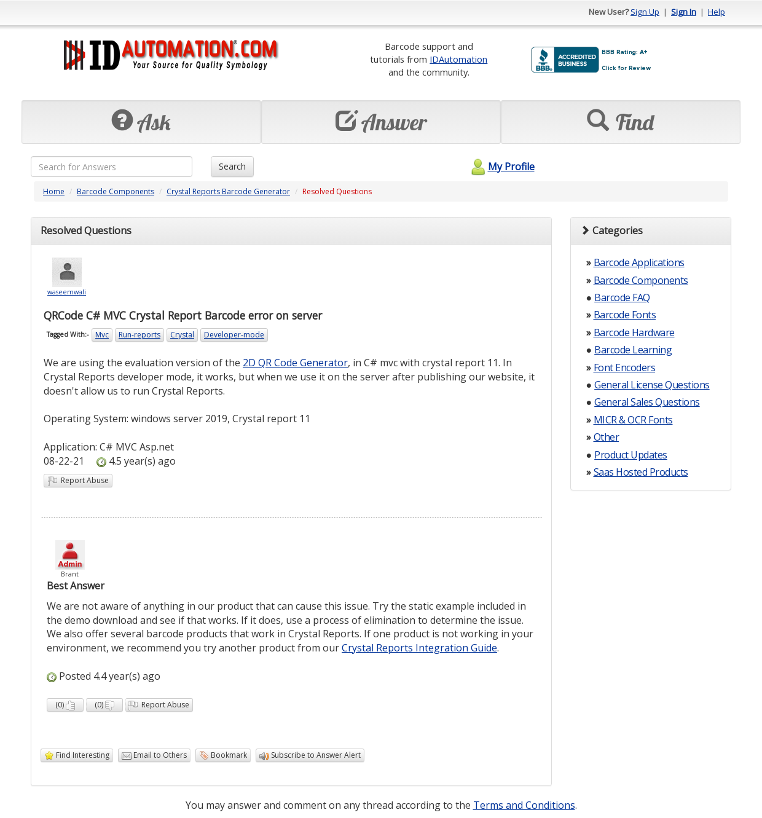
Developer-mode (234, 334)
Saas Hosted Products (641, 472)
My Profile (501, 166)
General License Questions (652, 384)
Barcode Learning (633, 349)
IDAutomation (458, 59)
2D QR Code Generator (295, 362)
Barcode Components (115, 191)
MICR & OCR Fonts (633, 420)
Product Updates (630, 455)
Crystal (182, 334)
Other (606, 437)
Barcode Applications (639, 262)
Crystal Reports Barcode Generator (228, 191)
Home (54, 191)
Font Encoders (625, 367)
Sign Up (644, 11)
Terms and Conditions (524, 805)
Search (232, 166)
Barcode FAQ (622, 297)
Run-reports (139, 334)
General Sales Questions (647, 402)
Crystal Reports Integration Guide (419, 648)
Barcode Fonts (625, 314)
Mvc (102, 334)
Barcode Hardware (634, 332)
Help (716, 11)
